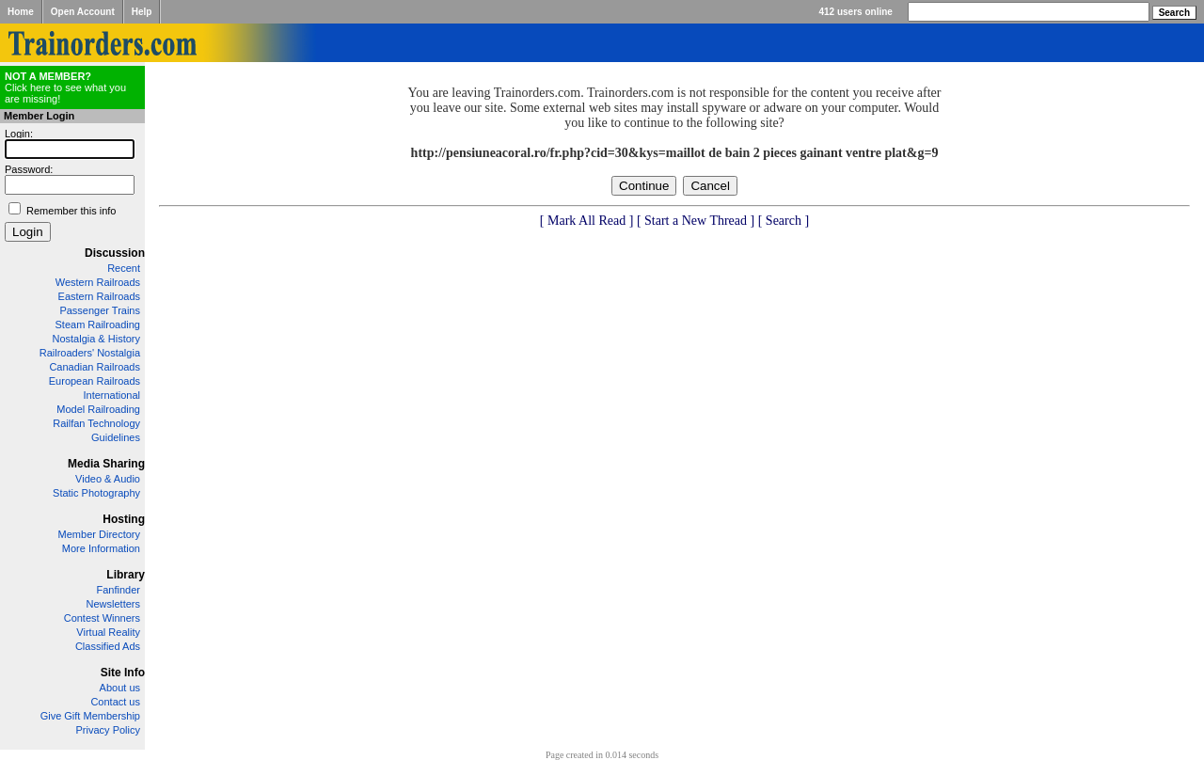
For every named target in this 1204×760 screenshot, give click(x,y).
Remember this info (71, 210)
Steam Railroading (98, 324)
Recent (123, 268)
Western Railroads (97, 282)
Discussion (115, 253)
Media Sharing (106, 463)
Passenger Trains (99, 310)
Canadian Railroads (94, 366)
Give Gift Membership (90, 715)
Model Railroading (98, 409)
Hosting (124, 519)
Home (21, 12)
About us (120, 687)
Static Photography (96, 493)
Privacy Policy (108, 730)
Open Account (83, 12)
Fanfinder (118, 589)
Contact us (115, 701)
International (111, 395)
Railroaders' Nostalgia (90, 352)
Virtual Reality (108, 632)
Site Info (123, 672)
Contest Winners (102, 618)
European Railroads (94, 381)
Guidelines (115, 437)
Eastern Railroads (99, 296)
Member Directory (99, 534)
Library (125, 574)
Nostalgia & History (96, 338)
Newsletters (113, 604)
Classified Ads (107, 646)
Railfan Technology (96, 423)
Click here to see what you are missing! (65, 87)
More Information (101, 548)
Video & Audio (107, 478)
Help (142, 12)
